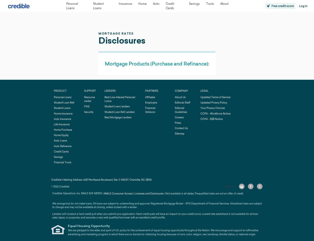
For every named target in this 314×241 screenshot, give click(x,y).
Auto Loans (60, 140)
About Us (180, 97)
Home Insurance (63, 113)
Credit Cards (61, 151)
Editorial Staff (182, 102)
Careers (179, 117)
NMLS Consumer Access (118, 193)
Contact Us (181, 128)
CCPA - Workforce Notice (215, 113)
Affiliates (150, 97)
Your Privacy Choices (212, 108)
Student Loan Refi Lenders (120, 112)
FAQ (86, 106)
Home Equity (61, 135)
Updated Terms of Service (215, 97)
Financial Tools (62, 162)
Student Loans (62, 108)
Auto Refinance (62, 146)
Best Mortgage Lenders (118, 117)
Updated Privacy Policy (213, 102)
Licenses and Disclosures (149, 193)
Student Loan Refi (64, 102)
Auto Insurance (62, 119)
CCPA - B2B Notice (211, 119)
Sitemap (179, 133)
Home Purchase (63, 129)
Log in (303, 6)
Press (178, 122)
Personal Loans (62, 97)
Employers (151, 102)
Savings (58, 157)
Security (88, 112)
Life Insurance (62, 124)
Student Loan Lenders (117, 106)
